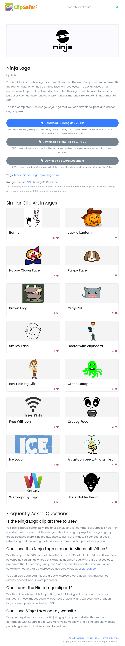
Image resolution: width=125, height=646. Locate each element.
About (72, 638)
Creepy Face (78, 421)
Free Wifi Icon (20, 421)
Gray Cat (75, 308)
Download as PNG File (62, 142)
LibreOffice (89, 569)
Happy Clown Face (24, 270)
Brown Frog (18, 308)
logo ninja (53, 175)
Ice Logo (16, 459)
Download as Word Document (62, 161)
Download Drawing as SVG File (62, 123)
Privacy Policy (93, 638)
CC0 (30, 182)
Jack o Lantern (80, 232)
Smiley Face (19, 346)
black (17, 175)
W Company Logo (23, 497)
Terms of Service (110, 638)
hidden (27, 175)
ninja (43, 175)
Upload (80, 638)
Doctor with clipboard (85, 346)
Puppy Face (77, 270)
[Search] (89, 7)
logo (36, 175)
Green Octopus (80, 384)
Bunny (14, 232)
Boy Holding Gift (22, 384)
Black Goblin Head (83, 497)
